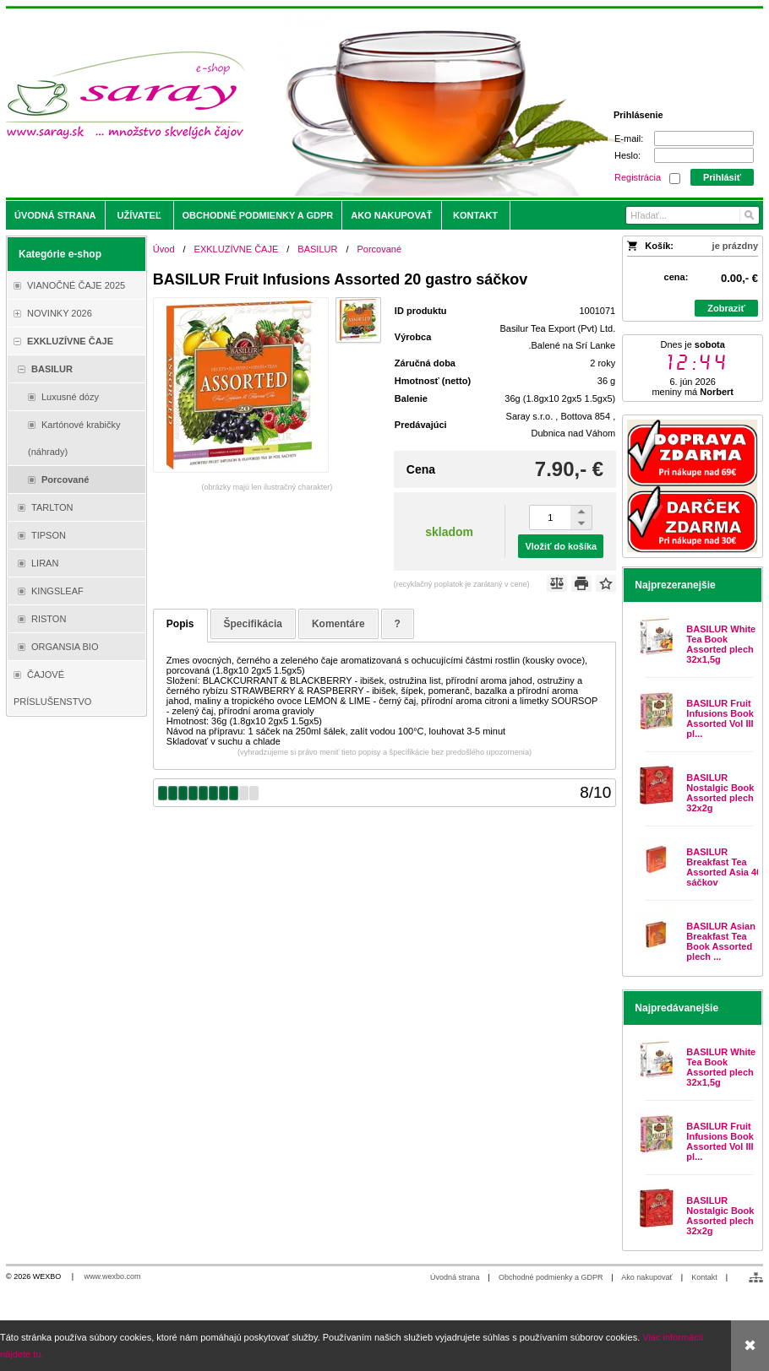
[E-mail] (704, 138)
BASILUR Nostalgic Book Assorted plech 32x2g (720, 792)
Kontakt (704, 1277)
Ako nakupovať (646, 1277)
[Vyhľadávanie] (692, 215)
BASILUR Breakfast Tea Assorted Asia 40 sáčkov (723, 867)
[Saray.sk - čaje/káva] (291, 103)
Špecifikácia (253, 624)
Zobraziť (725, 308)
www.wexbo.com (113, 1276)
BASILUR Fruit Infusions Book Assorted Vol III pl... (719, 718)
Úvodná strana (455, 1277)
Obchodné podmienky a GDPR (551, 1277)
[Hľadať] (748, 215)
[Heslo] (704, 155)
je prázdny (735, 246)
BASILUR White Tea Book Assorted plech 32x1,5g (720, 644)
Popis (180, 624)
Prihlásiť (722, 177)
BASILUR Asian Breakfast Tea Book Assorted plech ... (720, 941)
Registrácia (637, 177)
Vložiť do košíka (561, 546)
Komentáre (338, 624)
